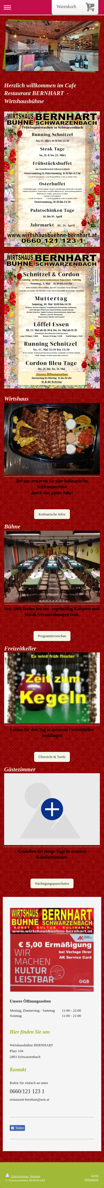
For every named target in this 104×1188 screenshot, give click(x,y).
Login (94, 1175)
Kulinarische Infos (52, 514)
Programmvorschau (52, 636)
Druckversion (17, 1176)
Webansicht (91, 1179)
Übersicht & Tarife (52, 757)
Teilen (17, 1128)
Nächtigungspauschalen (52, 883)
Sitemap (35, 1176)
